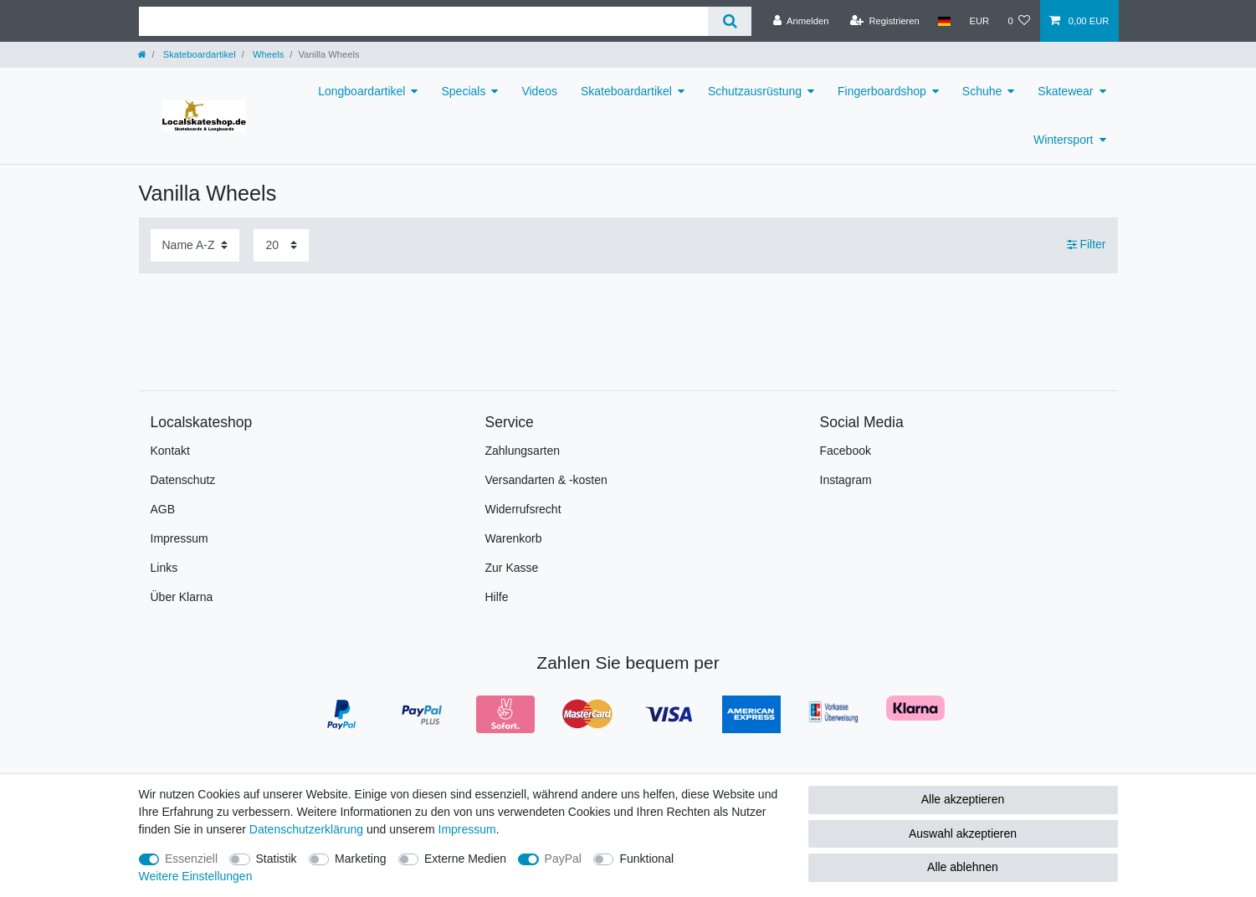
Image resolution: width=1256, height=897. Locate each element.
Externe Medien (465, 858)
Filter (1086, 244)
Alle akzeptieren (963, 799)
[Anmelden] (801, 21)
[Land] (944, 21)
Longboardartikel (361, 91)
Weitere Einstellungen (196, 876)
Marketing (360, 858)
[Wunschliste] (1018, 21)
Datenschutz (183, 480)
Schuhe (982, 91)
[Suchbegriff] (424, 21)
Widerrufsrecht (523, 509)
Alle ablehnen (962, 867)
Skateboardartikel (198, 54)
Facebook (845, 450)
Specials (463, 91)
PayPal (563, 858)
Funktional (646, 858)
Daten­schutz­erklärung (306, 829)
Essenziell (191, 858)
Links (164, 567)
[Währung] (979, 21)
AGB (163, 509)
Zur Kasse (512, 567)
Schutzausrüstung (755, 91)
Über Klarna (182, 597)
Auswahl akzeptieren (963, 833)
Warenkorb (513, 538)
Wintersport (1063, 139)
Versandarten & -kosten (546, 480)
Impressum (179, 538)
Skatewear (1065, 91)
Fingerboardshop (882, 91)
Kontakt (170, 450)
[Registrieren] (885, 21)
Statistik (276, 858)
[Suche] (729, 21)
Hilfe (497, 597)
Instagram (846, 480)
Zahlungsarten (523, 450)
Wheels (267, 54)
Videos (539, 91)
